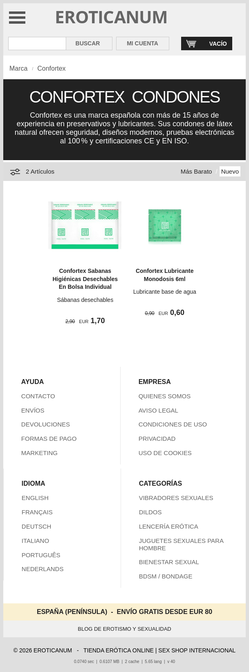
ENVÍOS (33, 410)
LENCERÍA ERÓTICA (168, 526)
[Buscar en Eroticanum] (37, 43)
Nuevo (230, 171)
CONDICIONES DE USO (173, 424)
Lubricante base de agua (164, 291)
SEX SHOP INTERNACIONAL (197, 650)
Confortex (51, 68)
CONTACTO (38, 396)
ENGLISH (35, 497)
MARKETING (39, 452)
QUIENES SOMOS (165, 396)
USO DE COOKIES (165, 452)
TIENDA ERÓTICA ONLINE (118, 650)
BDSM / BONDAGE (166, 576)
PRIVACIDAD (157, 438)
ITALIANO (35, 540)
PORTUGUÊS (41, 554)
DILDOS (150, 512)
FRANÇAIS (37, 512)
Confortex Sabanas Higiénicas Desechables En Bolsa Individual (85, 279)
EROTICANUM (111, 16)
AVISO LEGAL (158, 410)
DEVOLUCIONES (45, 424)
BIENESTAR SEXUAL (169, 561)
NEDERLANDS (43, 568)
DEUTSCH (37, 526)
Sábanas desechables (85, 300)
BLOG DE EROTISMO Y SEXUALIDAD (124, 629)
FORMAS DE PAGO (49, 438)
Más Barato (196, 171)
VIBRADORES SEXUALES (176, 497)
